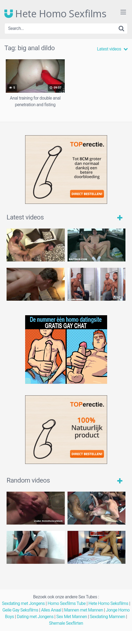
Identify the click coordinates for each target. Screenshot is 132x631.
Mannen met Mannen (83, 610)
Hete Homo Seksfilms (108, 603)
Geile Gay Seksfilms (20, 610)
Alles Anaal (51, 610)
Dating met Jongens (35, 616)
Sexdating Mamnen (107, 616)
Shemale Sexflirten (66, 623)
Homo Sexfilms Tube (67, 603)
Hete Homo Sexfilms (55, 14)
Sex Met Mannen (71, 616)
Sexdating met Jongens (23, 603)
